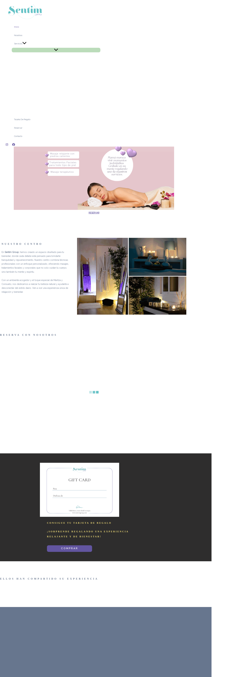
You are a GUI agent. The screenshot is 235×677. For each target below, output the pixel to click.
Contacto (18, 136)
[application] (24, 43)
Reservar (18, 128)
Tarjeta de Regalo (22, 119)
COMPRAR (69, 548)
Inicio (16, 27)
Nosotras (18, 35)
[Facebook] (13, 145)
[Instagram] (6, 145)
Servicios (20, 43)
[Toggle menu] (56, 50)
